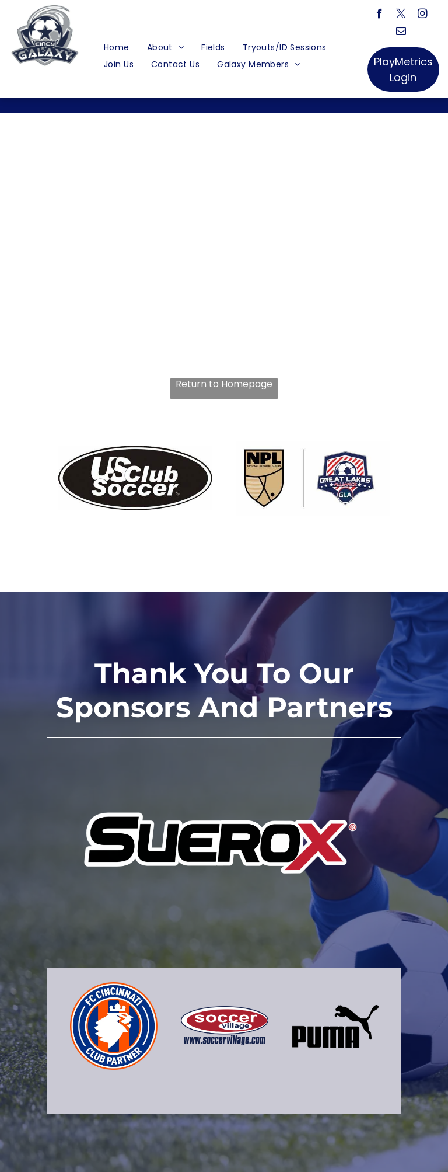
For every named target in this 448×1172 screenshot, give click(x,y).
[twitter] (401, 15)
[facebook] (379, 15)
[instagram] (422, 15)
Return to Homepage (224, 384)
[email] (401, 32)
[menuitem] (116, 47)
